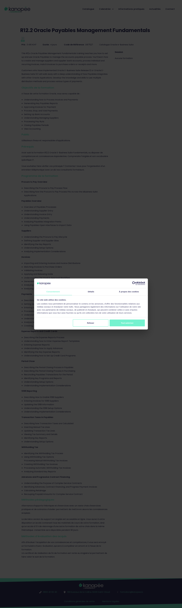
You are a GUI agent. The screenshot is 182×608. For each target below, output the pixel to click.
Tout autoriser (127, 323)
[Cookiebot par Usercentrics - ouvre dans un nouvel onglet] (134, 283)
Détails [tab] (91, 291)
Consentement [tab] (53, 291)
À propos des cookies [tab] (129, 291)
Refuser (90, 323)
